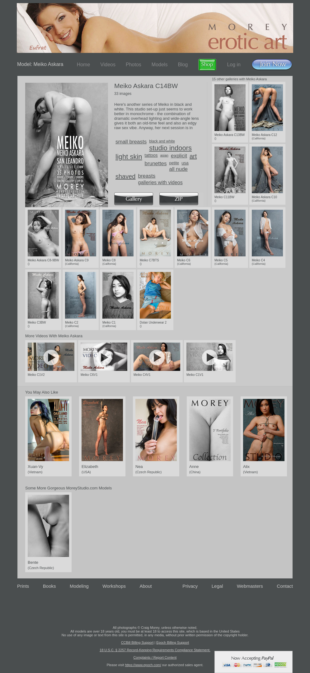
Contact (285, 586)
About (146, 586)
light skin (128, 157)
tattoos (151, 155)
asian (164, 155)
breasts (147, 176)
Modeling (79, 586)
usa (185, 163)
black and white (162, 141)
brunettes (156, 163)
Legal (217, 586)
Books (49, 586)
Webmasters (250, 586)
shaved (125, 176)
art (193, 156)
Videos (107, 64)
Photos (133, 64)
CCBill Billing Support (137, 642)
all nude (178, 169)
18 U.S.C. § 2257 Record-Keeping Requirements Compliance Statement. (155, 650)
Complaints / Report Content (155, 657)
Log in (234, 64)
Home (83, 64)
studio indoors (170, 148)
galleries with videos (160, 182)
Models (160, 64)
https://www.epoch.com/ (143, 665)
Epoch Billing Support (172, 642)
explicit (179, 156)
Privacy (190, 586)
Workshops (114, 586)
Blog (183, 64)
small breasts (131, 142)
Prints (23, 586)
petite (174, 163)
